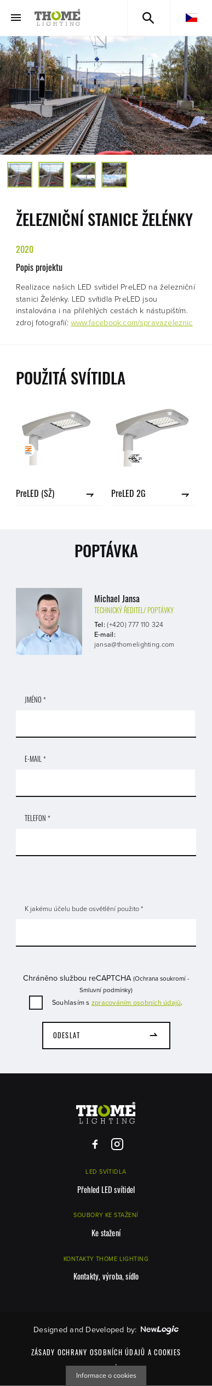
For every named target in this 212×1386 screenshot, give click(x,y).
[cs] (191, 18)
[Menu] (15, 18)
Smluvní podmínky (105, 990)
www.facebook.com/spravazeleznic (132, 322)
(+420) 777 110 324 (135, 624)
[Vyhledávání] (149, 18)
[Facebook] (95, 1144)
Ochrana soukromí (160, 978)
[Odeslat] (106, 1036)
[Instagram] (117, 1144)
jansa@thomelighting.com (134, 644)
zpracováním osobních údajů (136, 1002)
